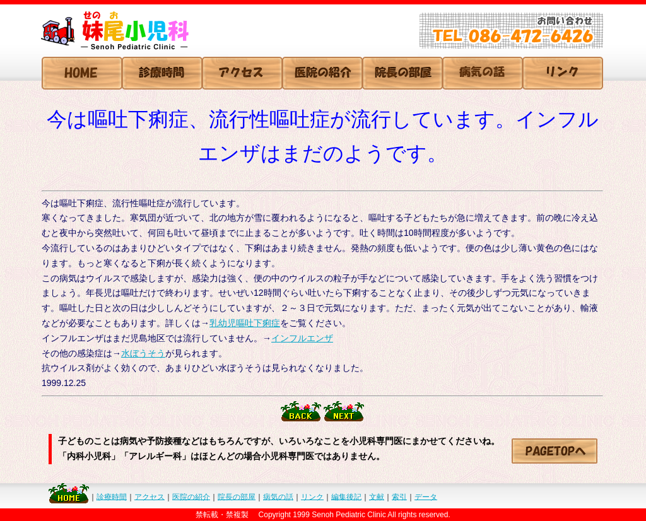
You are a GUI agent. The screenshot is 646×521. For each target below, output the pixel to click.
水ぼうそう (143, 353)
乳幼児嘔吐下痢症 (244, 323)
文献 (376, 496)
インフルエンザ (302, 338)
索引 (399, 496)
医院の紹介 (191, 496)
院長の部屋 (236, 496)
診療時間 (112, 496)
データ (425, 496)
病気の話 (278, 496)
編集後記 (346, 496)
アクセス (149, 496)
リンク (312, 496)
